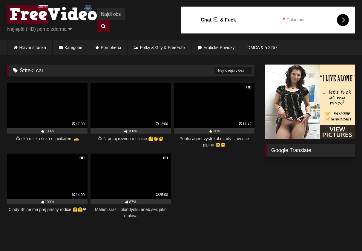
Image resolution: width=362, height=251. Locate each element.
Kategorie (73, 47)
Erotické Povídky (218, 47)
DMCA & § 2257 (262, 47)
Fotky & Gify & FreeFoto (162, 47)
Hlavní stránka (32, 47)
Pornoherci (111, 47)
